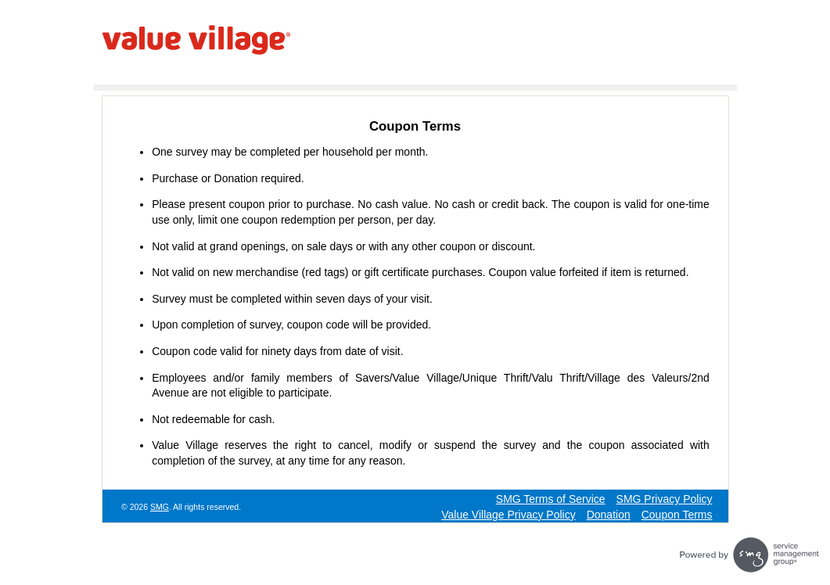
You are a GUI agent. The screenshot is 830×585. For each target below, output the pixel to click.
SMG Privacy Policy (664, 499)
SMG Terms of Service (550, 499)
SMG (159, 506)
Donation (609, 514)
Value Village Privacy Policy (508, 514)
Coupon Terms (677, 514)
